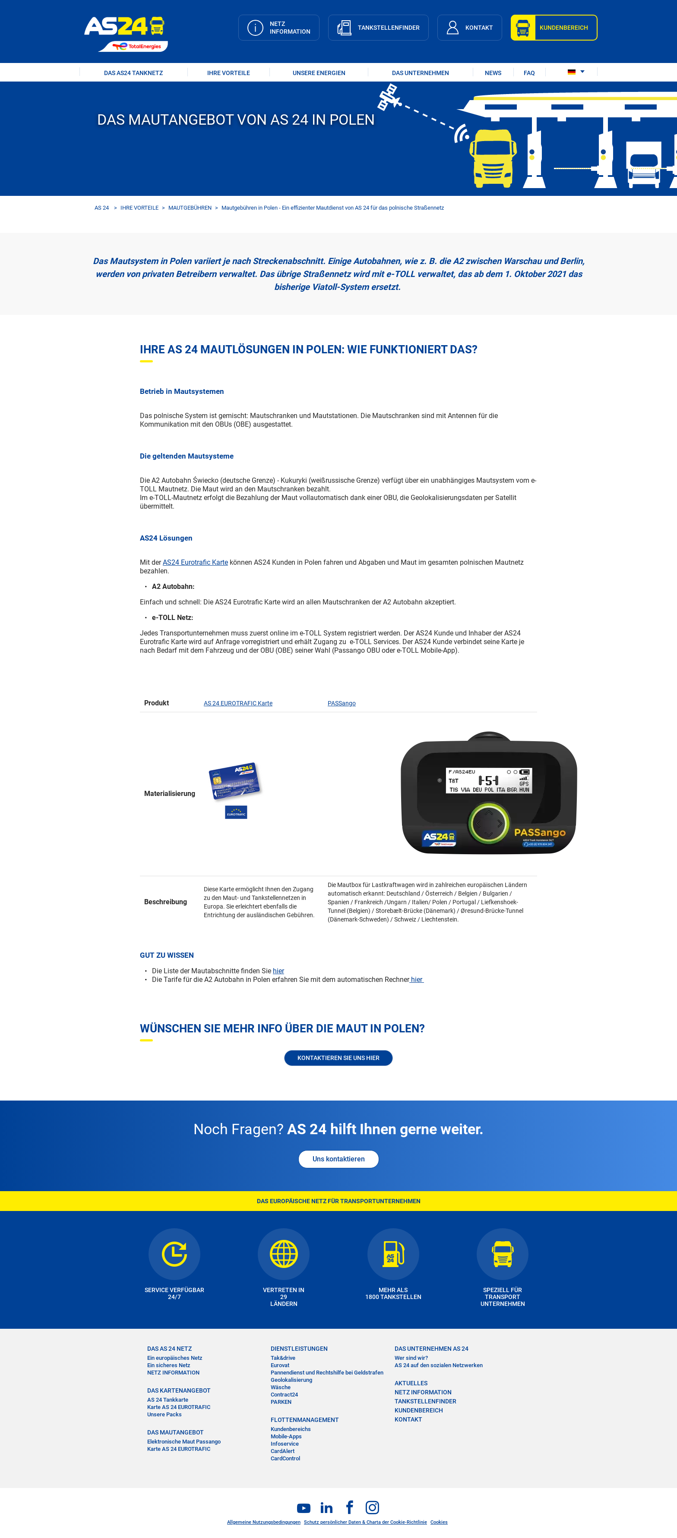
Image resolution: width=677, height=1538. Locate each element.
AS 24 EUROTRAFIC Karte (238, 703)
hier (278, 971)
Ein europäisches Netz (174, 1358)
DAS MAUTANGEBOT (175, 1432)
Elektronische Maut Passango (184, 1441)
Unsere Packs (164, 1414)
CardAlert (282, 1451)
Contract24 (284, 1394)
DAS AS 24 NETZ (169, 1348)
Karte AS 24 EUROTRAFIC (178, 1407)
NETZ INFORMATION (173, 1372)
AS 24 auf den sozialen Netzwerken (439, 1365)
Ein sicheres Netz (168, 1365)
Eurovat (280, 1365)
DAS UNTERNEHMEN (420, 72)
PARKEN (281, 1402)
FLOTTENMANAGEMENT (305, 1419)
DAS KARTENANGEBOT (179, 1390)
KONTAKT (408, 1419)
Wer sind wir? (411, 1358)
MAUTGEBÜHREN (190, 207)
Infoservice (285, 1443)
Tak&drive (283, 1358)
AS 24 (102, 207)
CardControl (285, 1458)
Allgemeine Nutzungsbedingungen (264, 1522)
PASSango (342, 703)
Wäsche (281, 1387)
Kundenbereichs (291, 1429)
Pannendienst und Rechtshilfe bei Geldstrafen (327, 1372)
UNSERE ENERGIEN (319, 72)
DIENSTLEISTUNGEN (299, 1348)
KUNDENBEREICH (419, 1410)
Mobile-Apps (286, 1436)
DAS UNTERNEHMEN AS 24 (431, 1348)
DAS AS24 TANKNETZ (133, 72)
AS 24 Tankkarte (167, 1399)
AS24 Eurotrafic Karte (195, 562)
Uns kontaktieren (339, 1159)
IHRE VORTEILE (228, 72)
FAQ (529, 72)
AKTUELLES (411, 1383)
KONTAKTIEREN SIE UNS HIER (338, 1057)
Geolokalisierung (291, 1380)
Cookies (439, 1522)
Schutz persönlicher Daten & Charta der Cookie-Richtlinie (365, 1522)
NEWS (493, 72)
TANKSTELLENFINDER (425, 1401)
